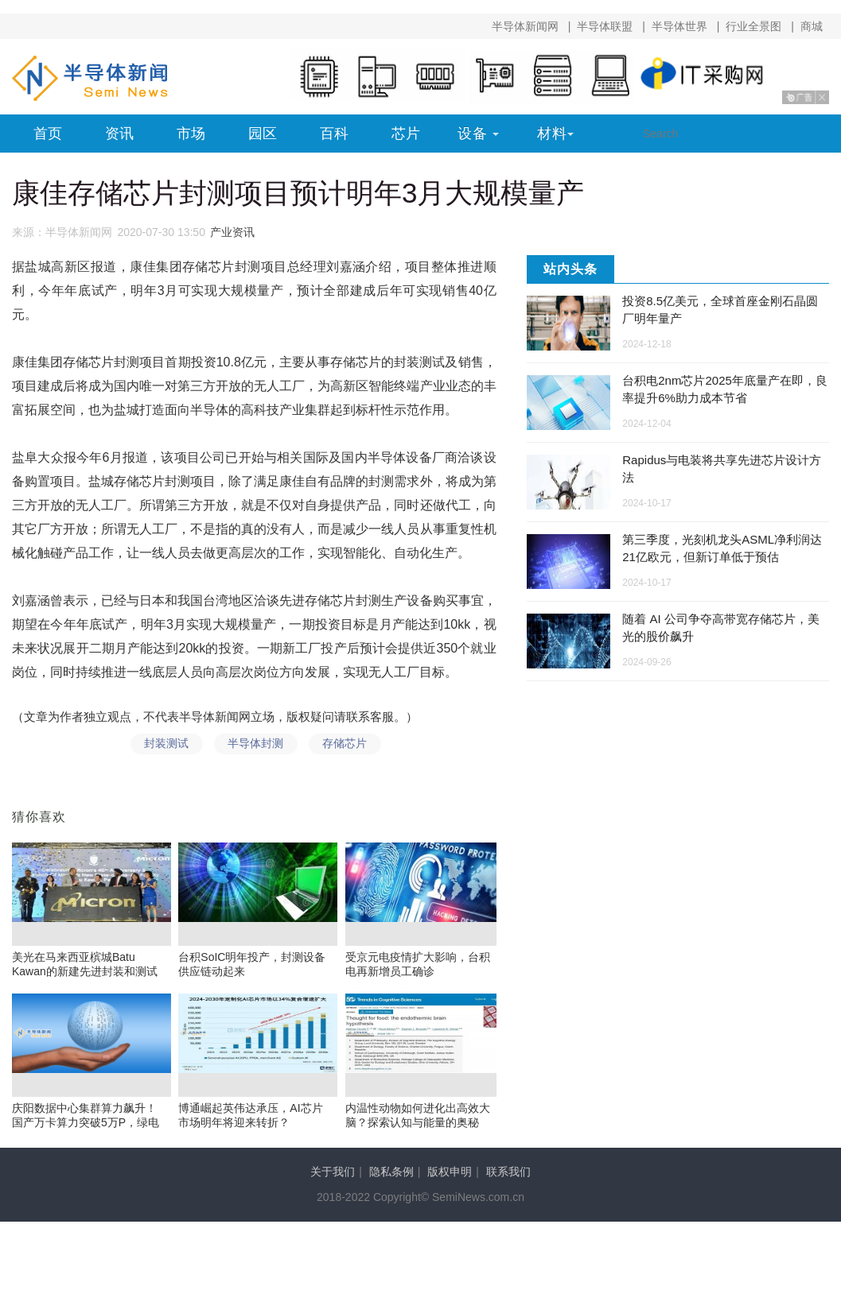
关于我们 (332, 1178)
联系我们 (508, 1178)
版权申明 (449, 1178)
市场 (191, 133)
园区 (262, 133)
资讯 (119, 133)
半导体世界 (679, 26)
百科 (334, 133)
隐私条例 (391, 1178)
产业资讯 (232, 232)
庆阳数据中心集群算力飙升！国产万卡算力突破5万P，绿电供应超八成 (85, 1128)
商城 (811, 26)
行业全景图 (753, 26)
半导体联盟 (605, 26)
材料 (552, 133)
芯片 (405, 133)
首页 (47, 133)
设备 (472, 133)
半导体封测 (254, 746)
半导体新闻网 (525, 26)
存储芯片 (347, 746)
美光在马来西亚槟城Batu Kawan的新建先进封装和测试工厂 (85, 977)
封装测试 (160, 746)
